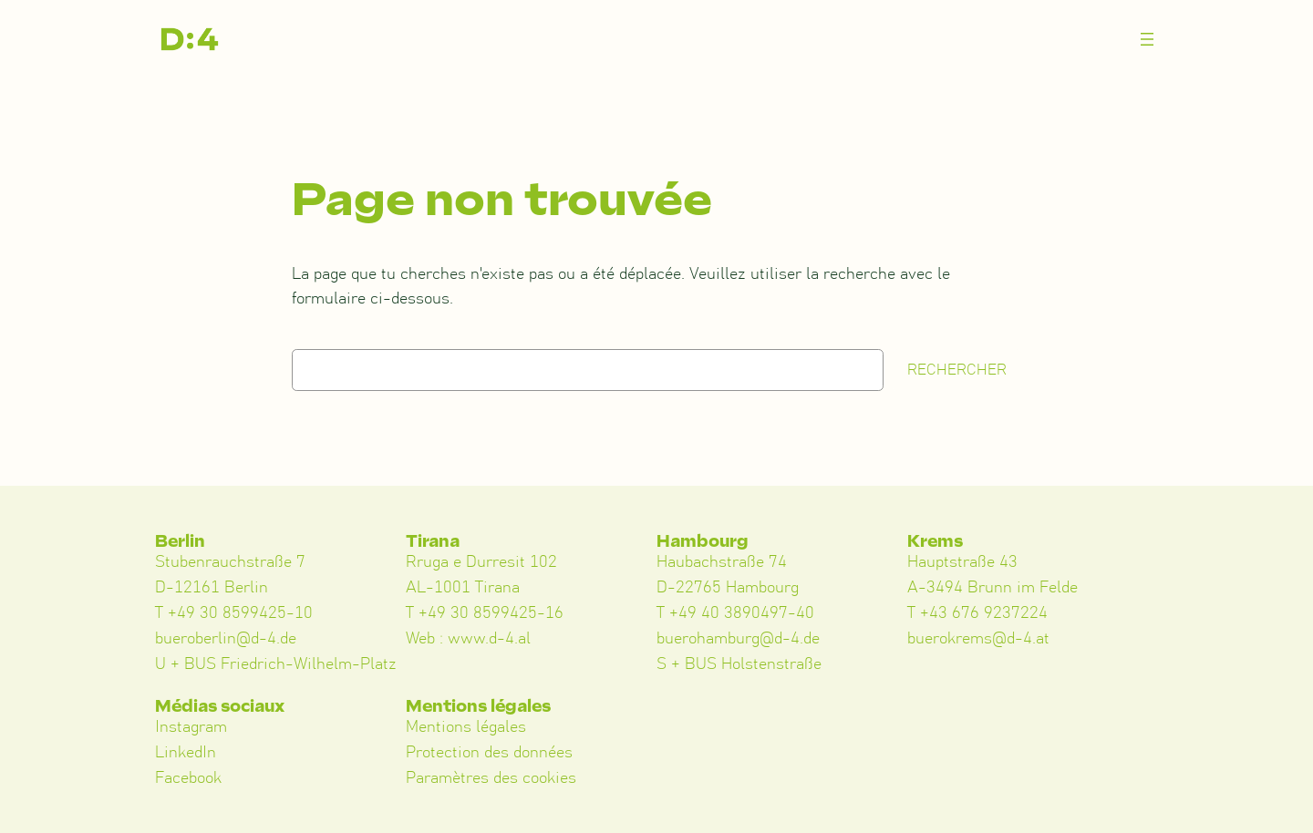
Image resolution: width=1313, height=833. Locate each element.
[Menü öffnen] (1147, 39)
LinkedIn (185, 753)
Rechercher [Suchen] (957, 370)
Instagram (191, 727)
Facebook (188, 778)
